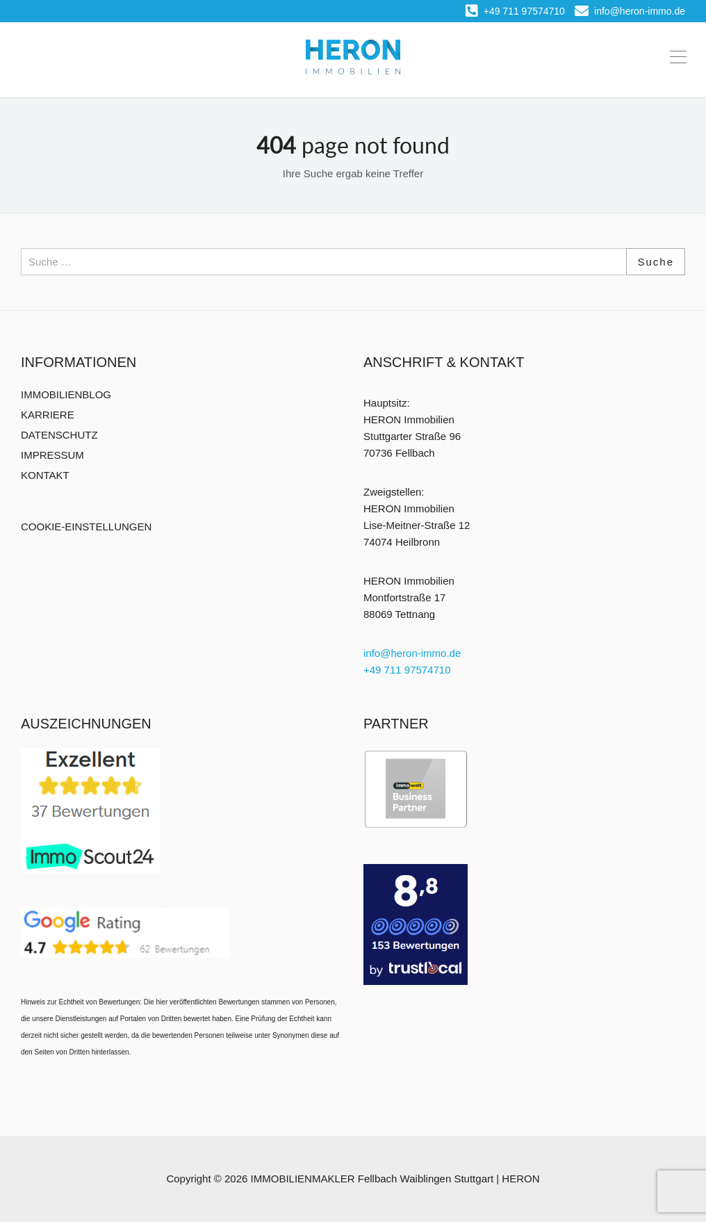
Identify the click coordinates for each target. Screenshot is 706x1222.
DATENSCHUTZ (59, 435)
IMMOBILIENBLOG (66, 394)
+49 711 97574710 (515, 11)
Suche (655, 262)
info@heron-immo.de (630, 11)
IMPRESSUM (52, 455)
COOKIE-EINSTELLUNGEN (86, 526)
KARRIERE (47, 415)
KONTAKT (45, 475)
